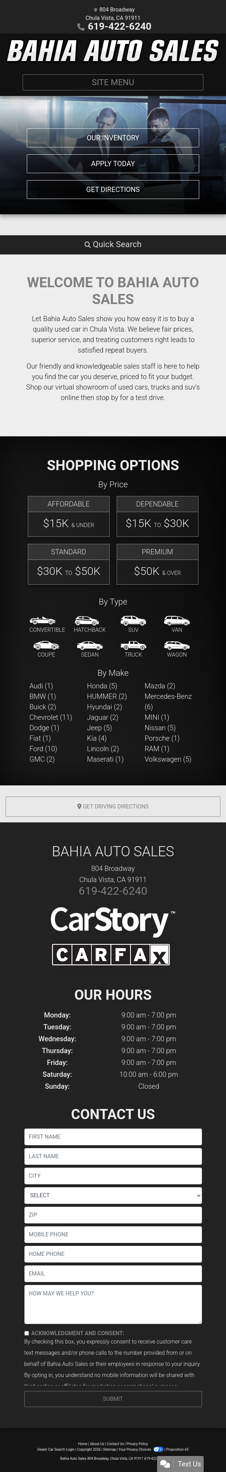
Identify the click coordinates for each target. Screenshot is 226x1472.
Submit (113, 1399)
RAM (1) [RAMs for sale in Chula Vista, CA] (157, 749)
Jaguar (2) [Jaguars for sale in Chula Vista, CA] (102, 717)
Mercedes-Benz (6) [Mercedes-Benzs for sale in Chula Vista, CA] (168, 701)
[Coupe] (46, 649)
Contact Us (115, 1444)
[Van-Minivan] (177, 624)
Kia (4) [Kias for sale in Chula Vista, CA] (97, 738)
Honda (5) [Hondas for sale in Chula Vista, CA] (102, 686)
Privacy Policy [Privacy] (137, 1444)
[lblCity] (113, 1176)
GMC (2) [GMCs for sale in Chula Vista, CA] (42, 759)
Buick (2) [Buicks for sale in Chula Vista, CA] (43, 707)
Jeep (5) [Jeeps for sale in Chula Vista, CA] (99, 728)
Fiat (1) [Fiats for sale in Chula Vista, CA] (40, 738)
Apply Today (113, 164)
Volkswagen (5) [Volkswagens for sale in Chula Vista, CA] (168, 759)
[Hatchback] (90, 624)
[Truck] (133, 649)
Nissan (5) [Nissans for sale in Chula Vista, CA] (160, 728)
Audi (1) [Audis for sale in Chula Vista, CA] (41, 686)
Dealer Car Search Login (56, 1449)
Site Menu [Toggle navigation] (113, 82)
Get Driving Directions (113, 806)
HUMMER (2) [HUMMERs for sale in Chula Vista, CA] (107, 696)
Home (82, 1444)
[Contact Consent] (26, 1333)
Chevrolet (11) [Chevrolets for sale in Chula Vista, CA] (51, 717)
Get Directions (113, 189)
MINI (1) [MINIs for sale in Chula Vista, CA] (157, 717)
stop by (107, 397)
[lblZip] (113, 1215)
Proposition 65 (177, 1449)
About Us (97, 1444)
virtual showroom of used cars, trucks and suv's (127, 387)
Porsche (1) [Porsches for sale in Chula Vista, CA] (162, 738)
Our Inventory (113, 138)
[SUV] (133, 624)
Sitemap (109, 1449)
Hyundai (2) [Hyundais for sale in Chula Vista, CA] (104, 707)
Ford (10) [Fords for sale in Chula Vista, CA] (43, 749)
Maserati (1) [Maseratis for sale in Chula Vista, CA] (105, 759)
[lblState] (113, 1195)
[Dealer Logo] (113, 51)
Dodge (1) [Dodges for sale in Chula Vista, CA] (45, 728)
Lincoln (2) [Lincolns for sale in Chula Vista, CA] (103, 749)
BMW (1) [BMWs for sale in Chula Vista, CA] (43, 696)
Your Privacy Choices (141, 1449)
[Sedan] (90, 649)
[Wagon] (177, 649)
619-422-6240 (119, 26)
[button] (113, 244)
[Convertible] (47, 624)
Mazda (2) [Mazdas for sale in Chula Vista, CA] (160, 686)
